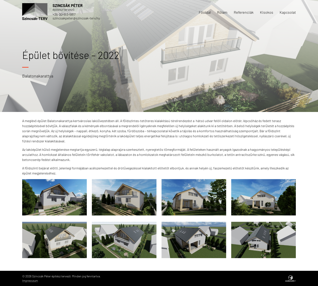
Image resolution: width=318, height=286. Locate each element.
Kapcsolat (288, 12)
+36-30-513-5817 (64, 14)
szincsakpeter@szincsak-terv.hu (76, 18)
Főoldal (205, 12)
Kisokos (266, 12)
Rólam (222, 12)
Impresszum (30, 280)
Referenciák (244, 12)
